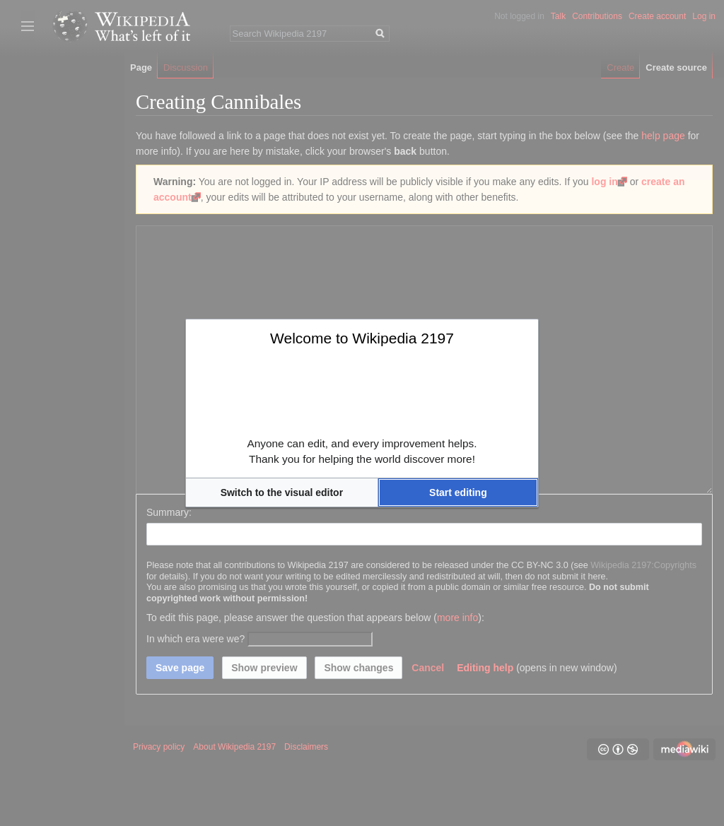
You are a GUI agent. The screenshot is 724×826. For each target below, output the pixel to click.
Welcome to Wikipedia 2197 (362, 338)
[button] (282, 492)
